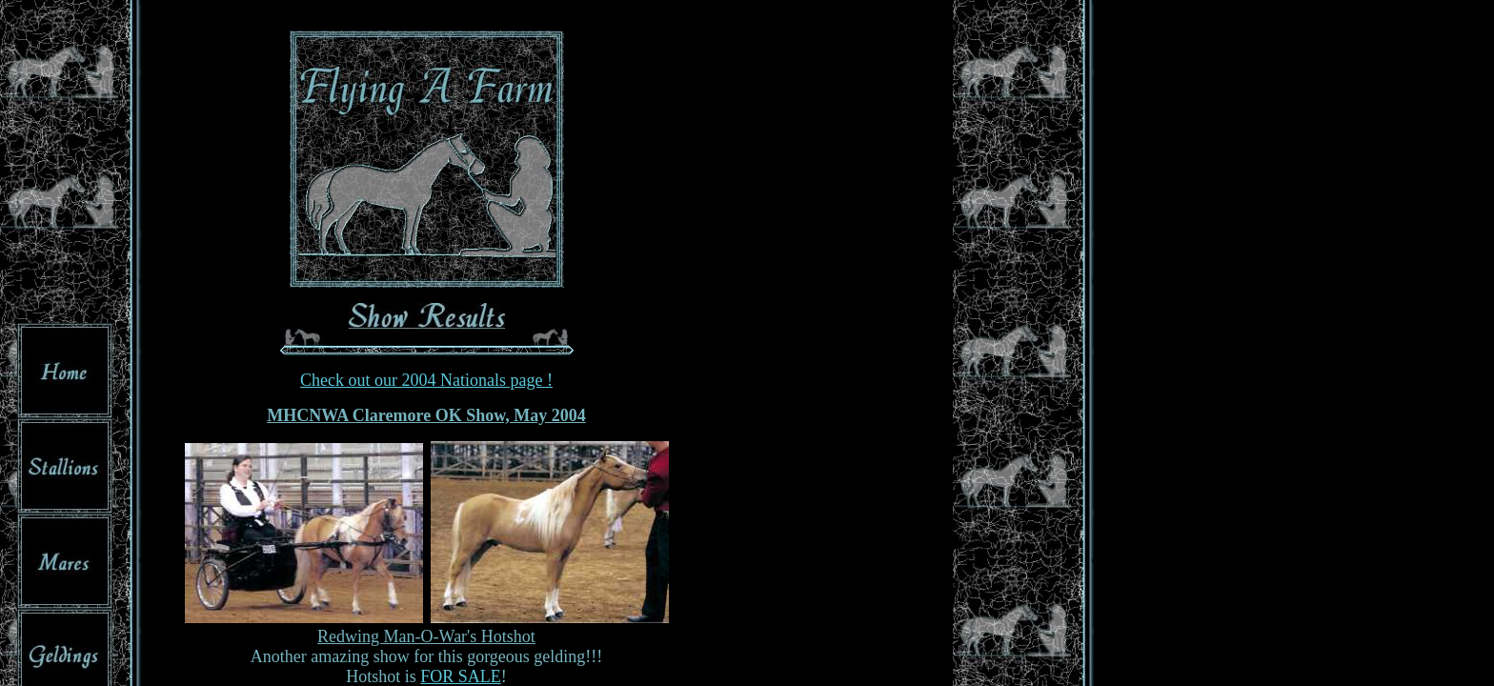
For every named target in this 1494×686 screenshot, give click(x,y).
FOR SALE (460, 676)
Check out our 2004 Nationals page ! (426, 380)
